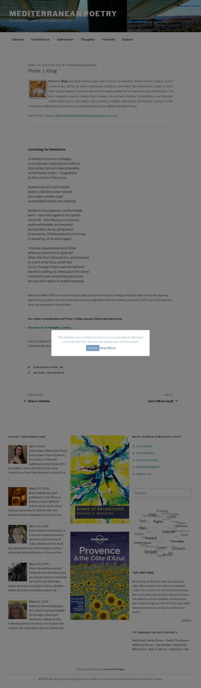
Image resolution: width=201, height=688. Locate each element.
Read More (108, 348)
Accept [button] (93, 347)
